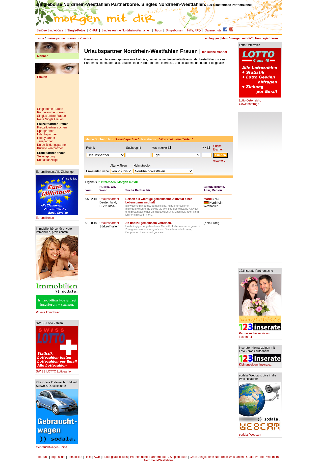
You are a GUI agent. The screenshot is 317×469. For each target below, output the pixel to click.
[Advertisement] (57, 95)
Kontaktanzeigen (48, 160)
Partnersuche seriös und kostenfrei (260, 334)
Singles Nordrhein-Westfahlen (126, 30)
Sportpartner (45, 131)
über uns (42, 457)
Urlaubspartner (47, 134)
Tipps (158, 30)
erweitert (219, 160)
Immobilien (75, 457)
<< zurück (85, 38)
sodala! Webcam (260, 433)
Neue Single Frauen (50, 119)
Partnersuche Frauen (51, 112)
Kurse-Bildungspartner (52, 145)
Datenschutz (213, 30)
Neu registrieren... (267, 38)
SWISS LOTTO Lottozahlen (57, 370)
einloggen (212, 38)
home (40, 38)
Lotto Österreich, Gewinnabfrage (260, 101)
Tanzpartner (45, 141)
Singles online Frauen (51, 116)
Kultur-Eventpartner (50, 148)
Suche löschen (218, 147)
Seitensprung (46, 156)
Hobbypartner (46, 138)
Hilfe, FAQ (194, 30)
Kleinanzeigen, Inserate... (260, 363)
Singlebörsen (174, 30)
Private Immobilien (57, 311)
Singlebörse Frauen (50, 109)
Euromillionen (57, 216)
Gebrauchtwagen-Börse (57, 446)
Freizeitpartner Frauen (61, 38)
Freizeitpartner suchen (52, 127)
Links (87, 457)
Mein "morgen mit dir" (237, 38)
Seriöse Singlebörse (50, 30)
